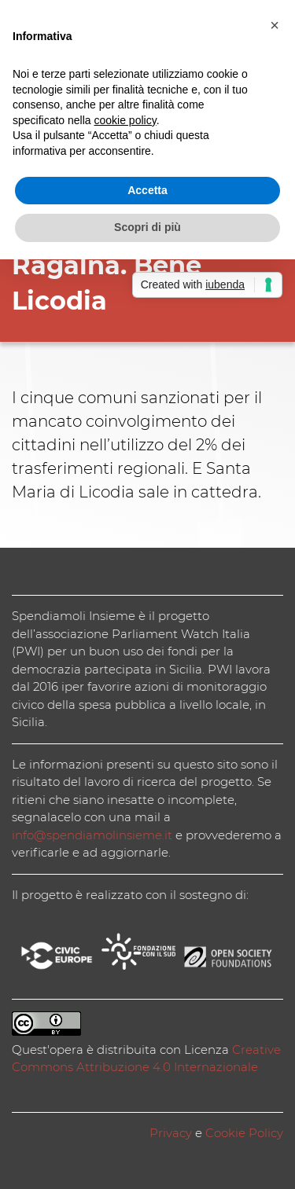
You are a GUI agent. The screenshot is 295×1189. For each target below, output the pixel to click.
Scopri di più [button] (147, 227)
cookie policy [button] (125, 120)
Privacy (170, 1132)
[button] (274, 25)
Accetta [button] (147, 190)
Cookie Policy (244, 1132)
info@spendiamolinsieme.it (92, 835)
